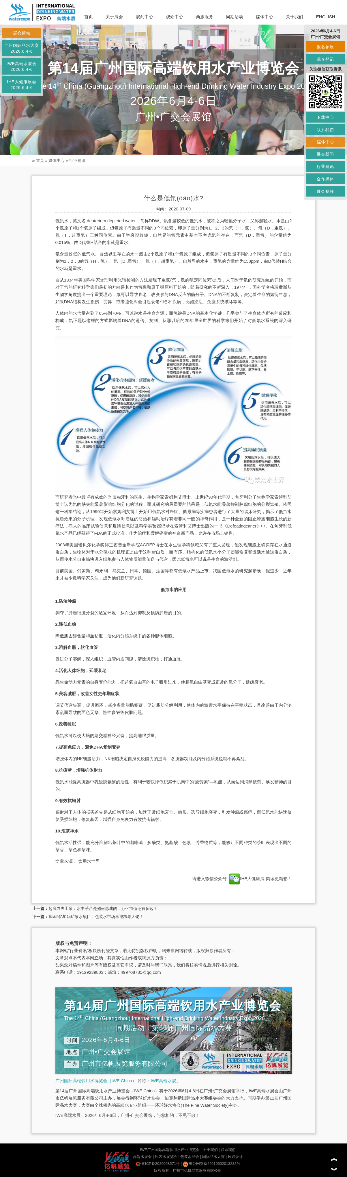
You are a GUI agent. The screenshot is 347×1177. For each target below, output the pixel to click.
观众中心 (174, 16)
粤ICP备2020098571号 (158, 1163)
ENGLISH (325, 16)
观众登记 (325, 59)
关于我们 (294, 16)
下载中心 (325, 117)
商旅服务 (204, 16)
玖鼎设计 (235, 1156)
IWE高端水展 (163, 1080)
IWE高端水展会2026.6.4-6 (22, 66)
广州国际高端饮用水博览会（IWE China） (96, 1080)
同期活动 (234, 16)
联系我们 (228, 1150)
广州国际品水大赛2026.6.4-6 (21, 48)
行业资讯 (77, 160)
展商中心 (144, 16)
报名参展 (325, 47)
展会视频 (325, 191)
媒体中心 (264, 16)
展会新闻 (325, 154)
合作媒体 (325, 179)
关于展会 (114, 16)
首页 (88, 16)
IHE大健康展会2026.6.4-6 (21, 84)
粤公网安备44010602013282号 (211, 1163)
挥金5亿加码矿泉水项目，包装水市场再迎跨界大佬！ (96, 916)
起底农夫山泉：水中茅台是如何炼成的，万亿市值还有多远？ (102, 908)
